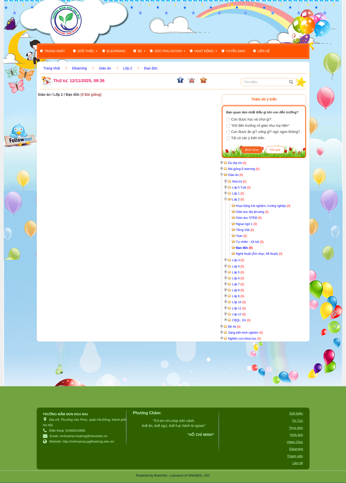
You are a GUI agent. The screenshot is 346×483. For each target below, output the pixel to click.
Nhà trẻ (239, 181)
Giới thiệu (85, 51)
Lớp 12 (239, 314)
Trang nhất (54, 51)
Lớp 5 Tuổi (241, 187)
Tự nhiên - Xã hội (250, 242)
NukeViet (160, 475)
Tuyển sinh (235, 51)
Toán (241, 236)
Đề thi (234, 326)
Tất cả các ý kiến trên (245, 138)
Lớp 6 (238, 278)
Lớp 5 (238, 272)
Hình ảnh (296, 435)
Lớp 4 (238, 266)
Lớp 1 (238, 193)
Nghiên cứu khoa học (244, 338)
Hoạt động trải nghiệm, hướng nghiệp (263, 206)
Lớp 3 (238, 260)
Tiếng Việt (245, 230)
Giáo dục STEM (249, 218)
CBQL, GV (241, 320)
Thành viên (295, 456)
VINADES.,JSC (199, 475)
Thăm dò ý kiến (264, 99)
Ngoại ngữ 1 (246, 224)
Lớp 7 (238, 284)
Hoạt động (204, 51)
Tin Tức (297, 420)
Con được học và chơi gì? (248, 119)
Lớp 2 (238, 199)
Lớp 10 (239, 302)
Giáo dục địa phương (252, 212)
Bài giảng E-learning (243, 169)
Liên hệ (263, 51)
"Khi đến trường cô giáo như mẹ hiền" (257, 126)
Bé (140, 51)
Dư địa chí (237, 163)
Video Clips (295, 442)
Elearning (116, 51)
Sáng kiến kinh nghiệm (245, 332)
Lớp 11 (239, 308)
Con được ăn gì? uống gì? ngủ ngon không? (263, 132)
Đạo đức (244, 248)
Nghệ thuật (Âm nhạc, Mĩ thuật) (259, 254)
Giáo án (235, 175)
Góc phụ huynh (168, 51)
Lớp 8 (238, 290)
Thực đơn (296, 428)
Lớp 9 (238, 296)
